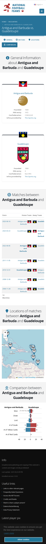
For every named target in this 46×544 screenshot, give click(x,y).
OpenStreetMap (30, 377)
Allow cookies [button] (23, 540)
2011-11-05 (6, 260)
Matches (20, 40)
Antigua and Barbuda (23, 93)
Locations (33, 40)
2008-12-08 (6, 279)
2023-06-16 (6, 221)
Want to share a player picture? (14, 503)
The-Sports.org (30, 118)
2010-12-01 (6, 270)
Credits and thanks (10, 499)
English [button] (38, 5)
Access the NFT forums (11, 496)
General (8, 40)
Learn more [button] (9, 533)
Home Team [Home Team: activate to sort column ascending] (27, 215)
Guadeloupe (23, 143)
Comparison (9, 45)
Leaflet (19, 377)
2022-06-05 (6, 246)
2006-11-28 (6, 289)
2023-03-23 (6, 231)
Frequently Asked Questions (13, 492)
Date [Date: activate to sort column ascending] (4, 215)
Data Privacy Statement (11, 510)
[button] (33, 357)
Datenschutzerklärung (11, 506)
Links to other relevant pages (13, 488)
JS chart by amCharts (26, 411)
